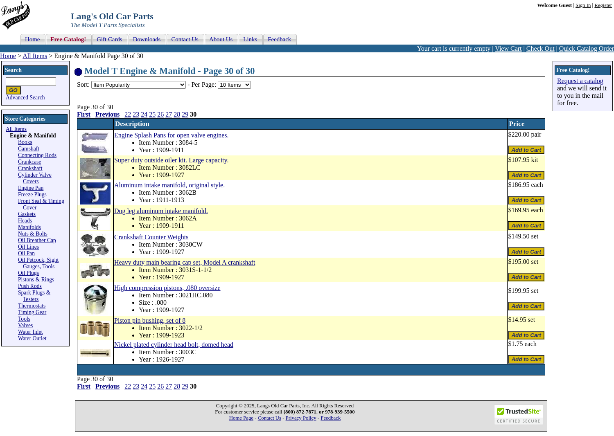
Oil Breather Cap (37, 240)
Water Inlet (30, 332)
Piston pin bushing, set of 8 (149, 320)
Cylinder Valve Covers (35, 178)
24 (144, 114)
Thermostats (31, 306)
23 (136, 114)
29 (185, 114)
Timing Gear (32, 312)
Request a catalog (580, 80)
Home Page (241, 418)
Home (8, 55)
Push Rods (30, 286)
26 (160, 114)
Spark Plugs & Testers (34, 296)
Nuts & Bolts (32, 234)
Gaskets (27, 214)
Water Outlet (32, 338)
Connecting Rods (37, 155)
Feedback (331, 418)
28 (177, 114)
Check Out (540, 48)
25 (152, 114)
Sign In (583, 5)
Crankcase (29, 162)
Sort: (83, 84)
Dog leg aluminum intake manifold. (161, 210)
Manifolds (29, 227)
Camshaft (28, 149)
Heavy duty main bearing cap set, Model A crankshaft (184, 262)
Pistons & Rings (36, 279)
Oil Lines (28, 247)
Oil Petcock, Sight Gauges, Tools (38, 263)
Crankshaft (30, 168)
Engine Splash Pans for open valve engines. (171, 135)
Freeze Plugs (32, 194)
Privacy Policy (301, 418)
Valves (25, 325)
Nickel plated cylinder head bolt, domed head (173, 344)
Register (603, 5)
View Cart (508, 48)
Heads (25, 221)
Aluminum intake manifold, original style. (169, 185)
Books (25, 142)
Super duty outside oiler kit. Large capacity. (171, 160)
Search (13, 70)
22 (127, 114)
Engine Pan (30, 188)
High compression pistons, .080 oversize (167, 287)
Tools (24, 319)
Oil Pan (26, 253)
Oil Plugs (28, 273)
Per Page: (204, 84)
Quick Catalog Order (586, 48)
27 (168, 114)
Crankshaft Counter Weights (151, 237)
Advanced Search (25, 97)
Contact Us (269, 418)
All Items (35, 55)
